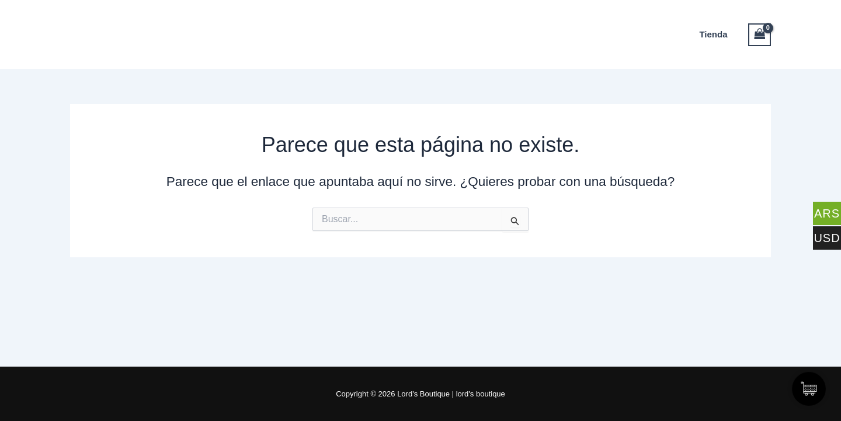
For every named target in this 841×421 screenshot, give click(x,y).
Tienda (713, 34)
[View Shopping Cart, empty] (760, 34)
